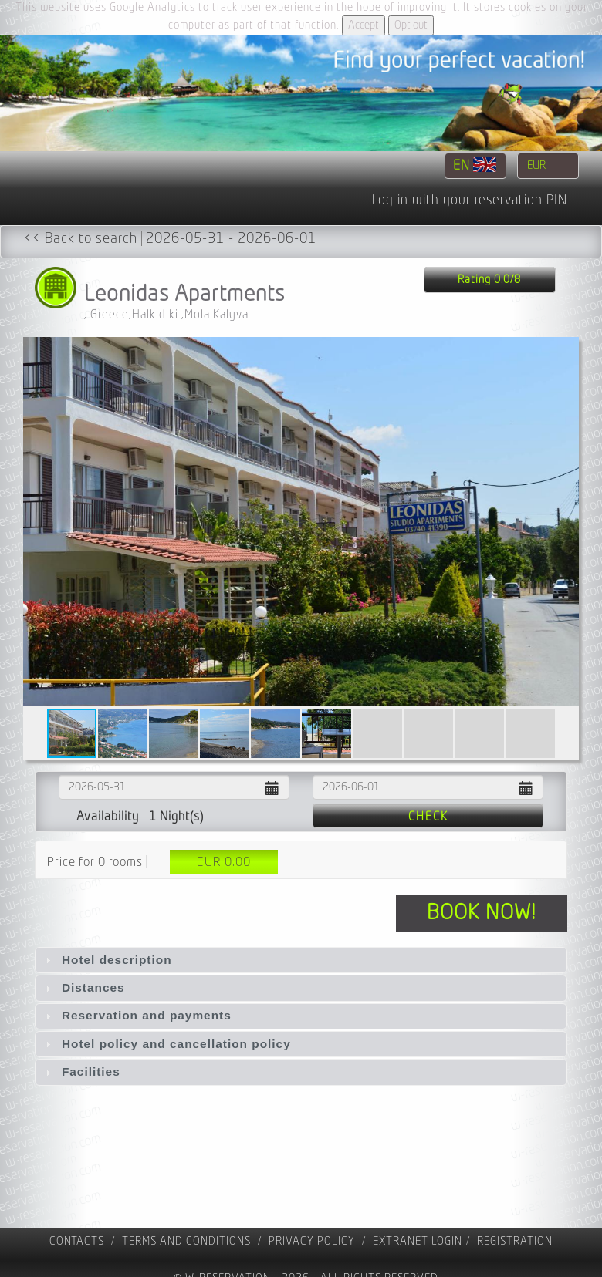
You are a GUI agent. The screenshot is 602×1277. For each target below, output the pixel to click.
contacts (76, 1241)
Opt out (411, 25)
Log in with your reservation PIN (469, 200)
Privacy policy (312, 1241)
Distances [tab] (83, 987)
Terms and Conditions (186, 1241)
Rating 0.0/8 (489, 279)
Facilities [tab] (81, 1071)
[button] (565, 522)
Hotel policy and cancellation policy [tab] (166, 1043)
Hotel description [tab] (107, 959)
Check (428, 816)
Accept (363, 25)
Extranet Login (417, 1241)
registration (515, 1241)
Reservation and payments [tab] (137, 1015)
